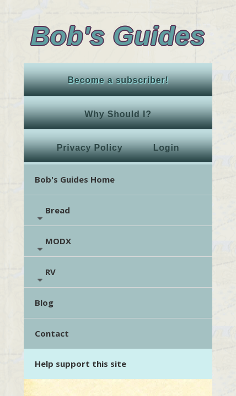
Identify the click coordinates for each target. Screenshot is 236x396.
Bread (52, 214)
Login (166, 147)
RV (45, 275)
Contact (52, 333)
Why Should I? (118, 114)
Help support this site (80, 363)
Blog (44, 302)
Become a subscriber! (117, 80)
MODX (53, 244)
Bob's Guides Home (75, 179)
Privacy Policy (90, 147)
